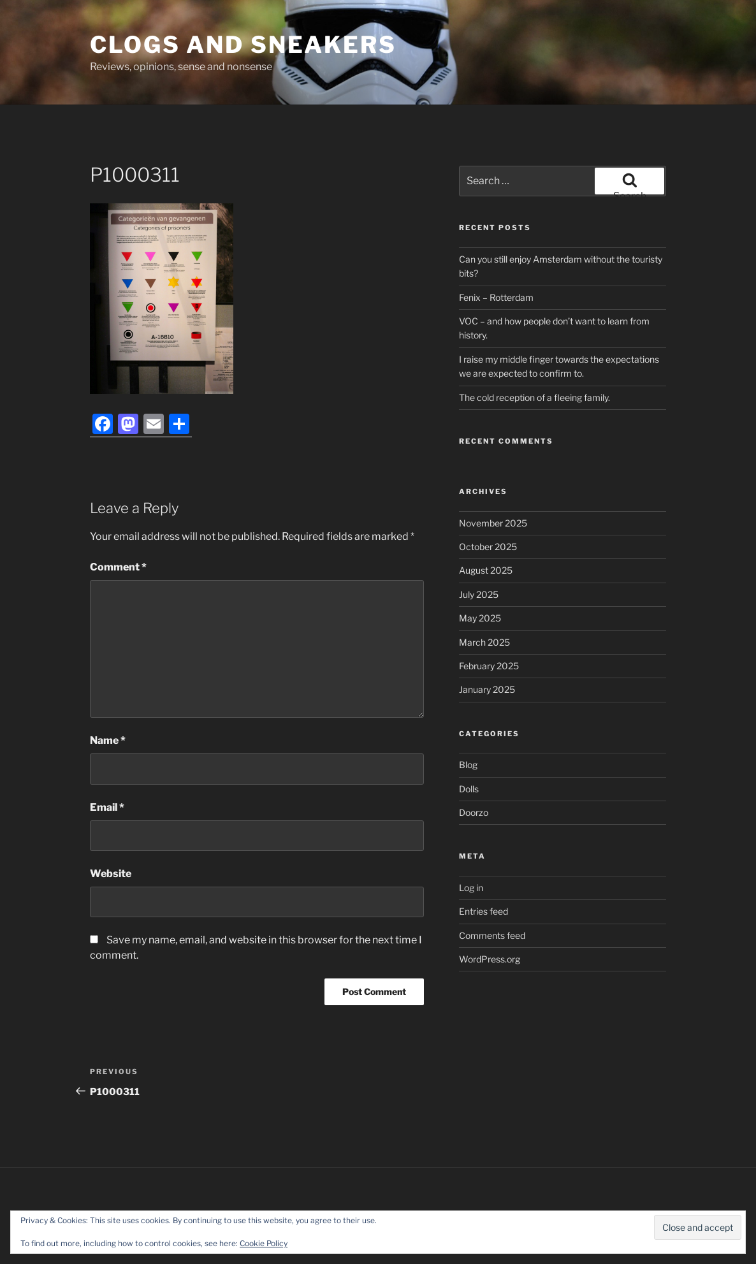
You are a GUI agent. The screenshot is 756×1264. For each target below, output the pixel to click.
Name (108, 740)
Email (107, 807)
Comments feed (492, 935)
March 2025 (484, 642)
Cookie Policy (263, 1243)
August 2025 (485, 570)
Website (110, 874)
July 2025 (478, 594)
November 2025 (493, 523)
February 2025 (489, 665)
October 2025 (488, 546)
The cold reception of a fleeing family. (534, 397)
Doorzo (473, 812)
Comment (118, 567)
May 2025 (480, 618)
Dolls (469, 788)
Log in (471, 887)
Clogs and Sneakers (243, 45)
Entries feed (483, 911)
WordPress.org (489, 959)
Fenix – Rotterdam (496, 297)
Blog (468, 764)
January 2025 (487, 689)
